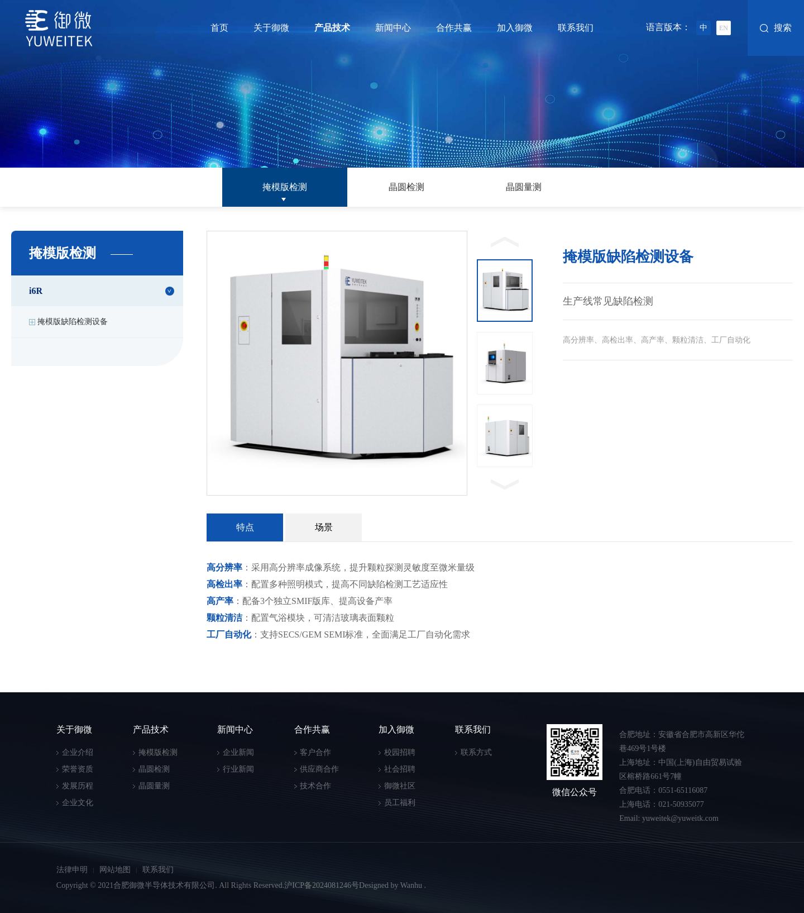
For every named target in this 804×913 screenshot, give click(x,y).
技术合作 (315, 786)
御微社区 (399, 786)
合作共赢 (454, 27)
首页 (219, 27)
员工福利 (399, 802)
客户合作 (315, 752)
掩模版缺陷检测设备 (72, 321)
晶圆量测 (524, 187)
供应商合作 (319, 769)
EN (723, 28)
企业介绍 (77, 752)
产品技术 (332, 27)
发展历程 (77, 786)
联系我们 (576, 27)
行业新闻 (238, 769)
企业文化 (77, 802)
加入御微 (515, 27)
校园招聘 (399, 752)
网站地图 (115, 870)
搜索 (783, 27)
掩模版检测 (284, 187)
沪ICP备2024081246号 (321, 885)
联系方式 (476, 752)
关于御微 (271, 27)
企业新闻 (238, 752)
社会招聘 (399, 769)
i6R (35, 291)
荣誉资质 (77, 769)
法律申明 (72, 870)
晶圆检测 (406, 187)
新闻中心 (393, 27)
